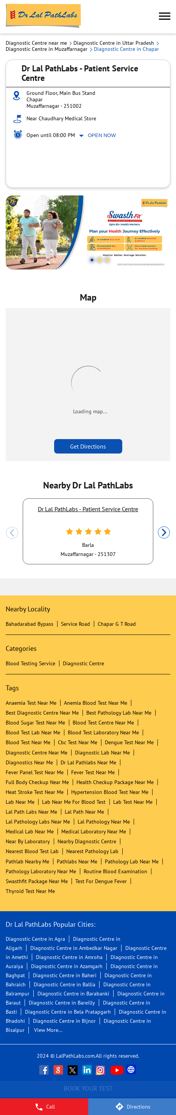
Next (163, 532)
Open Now (102, 135)
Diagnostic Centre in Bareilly (62, 1002)
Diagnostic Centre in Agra (35, 938)
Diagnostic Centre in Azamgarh (67, 966)
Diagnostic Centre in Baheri (65, 975)
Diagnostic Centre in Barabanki (73, 993)
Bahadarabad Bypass (29, 623)
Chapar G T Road (117, 623)
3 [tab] (107, 260)
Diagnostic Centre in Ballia (64, 984)
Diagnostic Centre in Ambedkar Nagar (73, 948)
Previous (12, 532)
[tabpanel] (88, 232)
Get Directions (88, 446)
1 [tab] (92, 260)
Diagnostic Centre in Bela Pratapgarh (68, 1011)
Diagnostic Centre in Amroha (69, 957)
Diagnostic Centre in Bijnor (64, 1020)
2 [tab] (99, 260)
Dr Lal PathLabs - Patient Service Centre (88, 509)
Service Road (75, 623)
